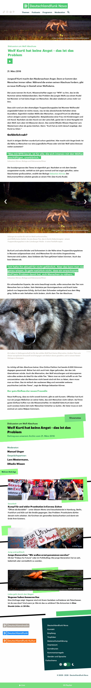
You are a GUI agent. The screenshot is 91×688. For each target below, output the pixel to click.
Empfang (51, 633)
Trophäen (51, 637)
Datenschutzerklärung (57, 641)
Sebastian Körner (57, 173)
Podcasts (36, 12)
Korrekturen (52, 648)
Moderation (60, 12)
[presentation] (5, 200)
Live (23, 685)
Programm (47, 12)
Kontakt (51, 629)
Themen (25, 12)
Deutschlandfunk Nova (57, 625)
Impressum (52, 645)
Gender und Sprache (56, 656)
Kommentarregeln (55, 652)
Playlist (69, 685)
